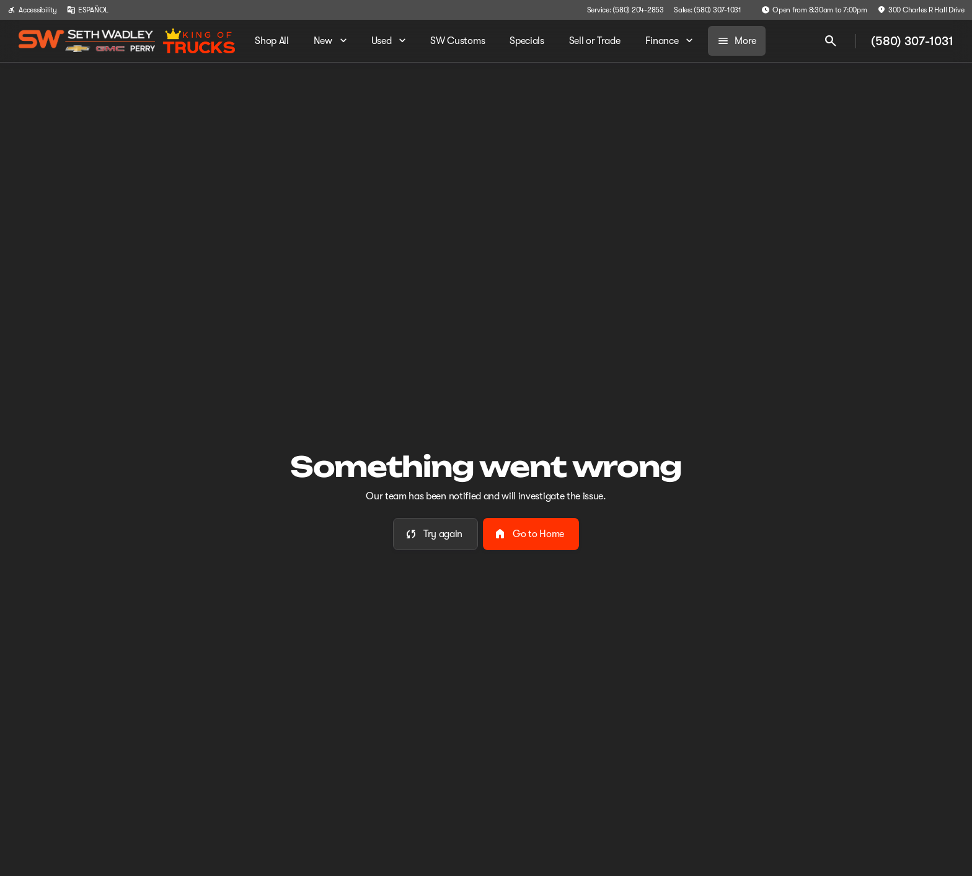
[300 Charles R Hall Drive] (921, 9)
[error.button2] (531, 534)
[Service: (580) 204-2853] (625, 9)
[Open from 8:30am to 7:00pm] (814, 9)
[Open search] (831, 41)
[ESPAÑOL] (87, 9)
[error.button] (435, 534)
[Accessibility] (32, 9)
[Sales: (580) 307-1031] (707, 9)
